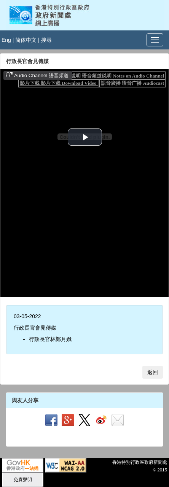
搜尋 (46, 40)
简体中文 (26, 40)
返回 (152, 372)
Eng (6, 40)
